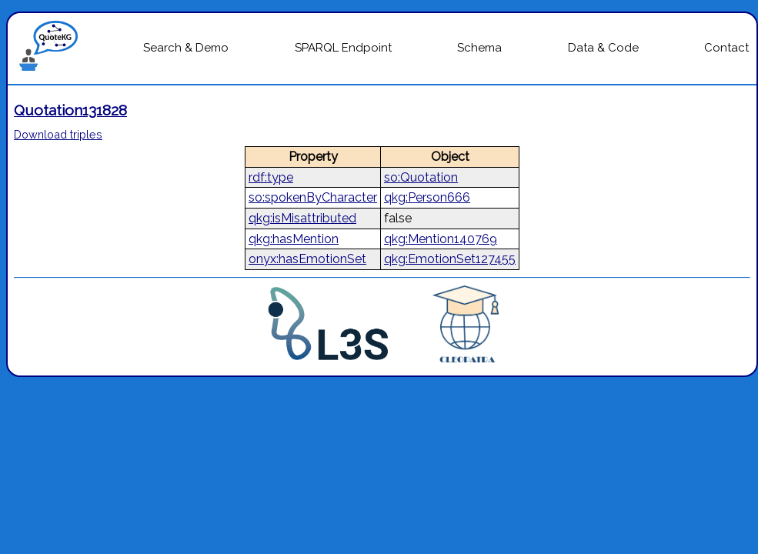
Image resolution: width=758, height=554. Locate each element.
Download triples (58, 134)
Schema (479, 48)
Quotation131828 (70, 110)
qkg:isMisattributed (302, 218)
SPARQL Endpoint (343, 48)
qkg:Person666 (427, 197)
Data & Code (603, 48)
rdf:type (271, 177)
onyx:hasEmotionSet (307, 259)
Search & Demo (186, 48)
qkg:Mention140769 (440, 239)
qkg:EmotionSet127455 (450, 259)
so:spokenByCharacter (313, 197)
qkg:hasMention (294, 239)
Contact (726, 48)
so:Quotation (421, 177)
